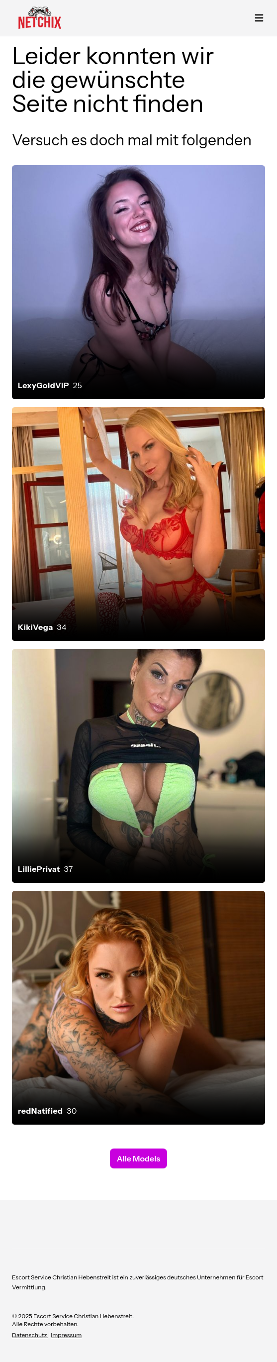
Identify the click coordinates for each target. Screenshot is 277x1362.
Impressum (66, 1335)
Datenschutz (30, 1335)
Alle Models (138, 1158)
